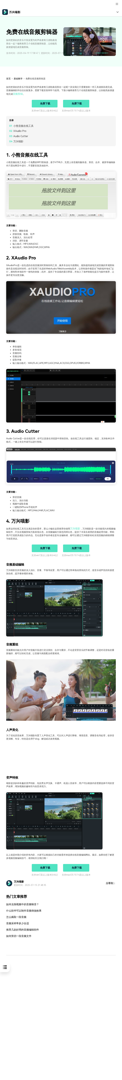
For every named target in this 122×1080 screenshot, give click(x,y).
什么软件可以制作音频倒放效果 (21, 909)
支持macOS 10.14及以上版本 (76, 110)
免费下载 (45, 103)
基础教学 (18, 78)
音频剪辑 (17, 93)
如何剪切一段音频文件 (17, 934)
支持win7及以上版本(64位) (44, 110)
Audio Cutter (20, 135)
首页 (8, 78)
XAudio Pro (19, 130)
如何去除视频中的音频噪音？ (20, 903)
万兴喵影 (18, 141)
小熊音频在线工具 (23, 125)
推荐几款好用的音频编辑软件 (20, 928)
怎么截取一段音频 (15, 916)
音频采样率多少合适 (16, 922)
